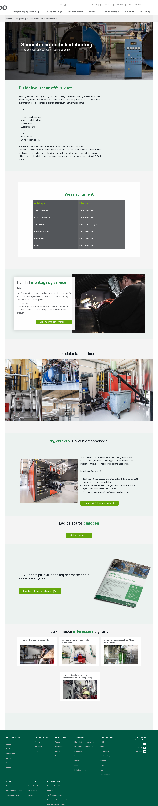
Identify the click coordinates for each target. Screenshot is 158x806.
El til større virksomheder (83, 708)
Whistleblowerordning (55, 771)
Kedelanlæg (52, 19)
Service (9, 720)
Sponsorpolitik (52, 775)
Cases (102, 727)
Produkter (10, 710)
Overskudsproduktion (14, 752)
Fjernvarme (32, 752)
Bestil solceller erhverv (14, 747)
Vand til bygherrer (35, 747)
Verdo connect (105, 736)
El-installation (75, 12)
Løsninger (38, 708)
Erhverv (9, 19)
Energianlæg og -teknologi (26, 12)
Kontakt (9, 729)
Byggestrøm (79, 713)
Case (57, 717)
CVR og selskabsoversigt (56, 766)
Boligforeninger (80, 731)
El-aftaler (94, 12)
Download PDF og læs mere (98, 503)
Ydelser (37, 703)
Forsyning (145, 12)
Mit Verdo (77, 722)
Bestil (102, 703)
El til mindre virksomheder (84, 703)
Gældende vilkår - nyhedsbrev (58, 761)
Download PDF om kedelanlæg (39, 591)
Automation (10, 715)
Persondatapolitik (53, 747)
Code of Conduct (53, 780)
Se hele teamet (79, 535)
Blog (76, 727)
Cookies (50, 752)
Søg (62, 5)
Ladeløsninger (112, 12)
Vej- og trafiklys (53, 12)
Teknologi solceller (13, 757)
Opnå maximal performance (53, 323)
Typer (102, 708)
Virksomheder (105, 713)
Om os (8, 724)
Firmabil (103, 722)
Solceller (129, 12)
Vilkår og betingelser (55, 757)
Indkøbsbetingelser (54, 785)
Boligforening (105, 717)
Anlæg (42, 19)
